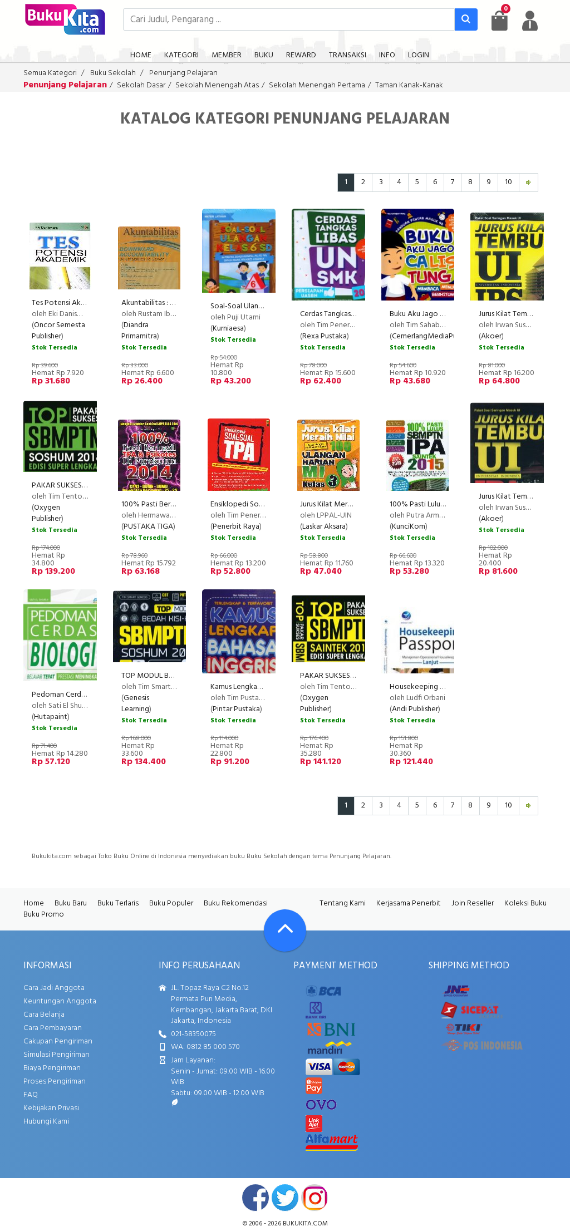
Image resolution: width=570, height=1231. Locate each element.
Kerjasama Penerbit (408, 903)
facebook (255, 1198)
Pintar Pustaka (236, 709)
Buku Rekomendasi (236, 903)
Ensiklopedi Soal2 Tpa (246, 504)
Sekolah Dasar (141, 85)
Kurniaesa (228, 328)
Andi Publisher (415, 709)
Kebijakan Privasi (51, 1108)
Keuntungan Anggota (59, 1001)
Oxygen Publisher (46, 513)
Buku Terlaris (118, 903)
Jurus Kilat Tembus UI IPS (518, 314)
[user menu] (530, 21)
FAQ (30, 1095)
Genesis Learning (135, 704)
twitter (285, 1198)
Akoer (491, 336)
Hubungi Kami (46, 1121)
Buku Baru (71, 903)
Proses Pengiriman (54, 1081)
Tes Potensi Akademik (68, 303)
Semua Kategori (50, 73)
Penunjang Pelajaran (183, 73)
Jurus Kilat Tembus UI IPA (519, 496)
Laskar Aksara (324, 526)
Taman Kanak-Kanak (409, 85)
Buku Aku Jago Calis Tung (431, 314)
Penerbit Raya (236, 526)
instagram (314, 1198)
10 (508, 182)
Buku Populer (171, 903)
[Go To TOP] (285, 930)
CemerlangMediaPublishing (436, 336)
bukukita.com (305, 1224)
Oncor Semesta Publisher (58, 331)
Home (33, 903)
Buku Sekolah (113, 73)
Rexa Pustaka (324, 336)
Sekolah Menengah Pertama (317, 85)
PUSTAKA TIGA (148, 526)
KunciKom (408, 526)
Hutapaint (50, 717)
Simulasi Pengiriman (56, 1054)
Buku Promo (43, 914)
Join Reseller (472, 903)
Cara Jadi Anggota (54, 988)
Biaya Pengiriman (52, 1068)
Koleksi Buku (525, 903)
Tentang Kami (343, 903)
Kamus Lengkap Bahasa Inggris (259, 687)
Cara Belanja (44, 1014)
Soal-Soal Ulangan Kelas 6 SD (258, 306)
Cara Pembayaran (52, 1028)
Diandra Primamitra (139, 331)
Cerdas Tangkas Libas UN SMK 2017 (356, 314)
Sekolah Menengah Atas (217, 85)
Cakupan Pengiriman (57, 1041)
